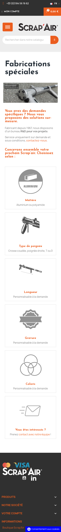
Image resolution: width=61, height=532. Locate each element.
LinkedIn (33, 478)
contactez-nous (36, 140)
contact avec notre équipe (34, 434)
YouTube (24, 478)
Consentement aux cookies (43, 529)
